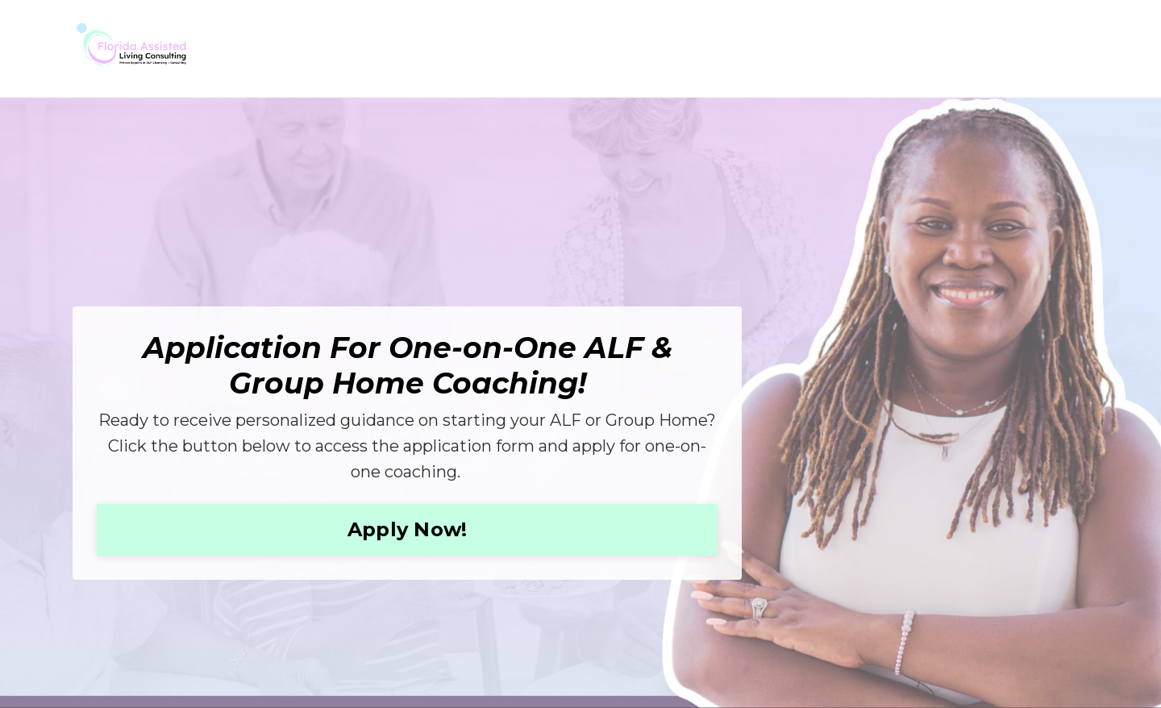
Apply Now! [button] (407, 529)
